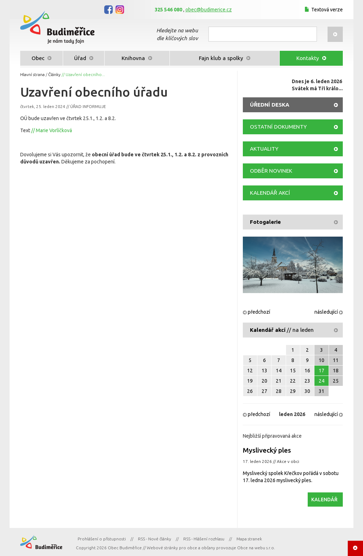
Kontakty (311, 58)
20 (264, 381)
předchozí (256, 312)
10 (321, 360)
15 (293, 370)
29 (293, 391)
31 (321, 391)
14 (278, 370)
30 (307, 391)
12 (250, 370)
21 (278, 381)
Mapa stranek (249, 538)
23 (307, 381)
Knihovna (137, 58)
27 (264, 391)
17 (321, 370)
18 (336, 370)
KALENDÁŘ (324, 499)
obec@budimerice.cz (208, 9)
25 (336, 381)
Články (54, 74)
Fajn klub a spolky (224, 58)
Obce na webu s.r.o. (256, 547)
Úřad (83, 58)
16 (307, 370)
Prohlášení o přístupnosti (102, 538)
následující (328, 312)
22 (293, 381)
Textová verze (323, 9)
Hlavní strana (32, 74)
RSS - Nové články (154, 538)
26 (250, 391)
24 (321, 381)
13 (264, 370)
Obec (41, 58)
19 (250, 381)
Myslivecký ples (267, 450)
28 (278, 391)
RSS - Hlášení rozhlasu (203, 538)
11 (336, 360)
